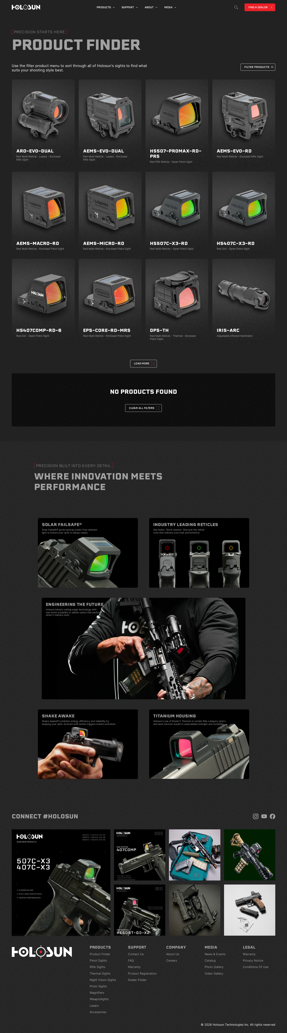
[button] (258, 67)
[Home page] (26, 7)
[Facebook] (272, 816)
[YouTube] (264, 816)
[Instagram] (255, 816)
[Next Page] (143, 363)
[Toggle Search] (236, 7)
